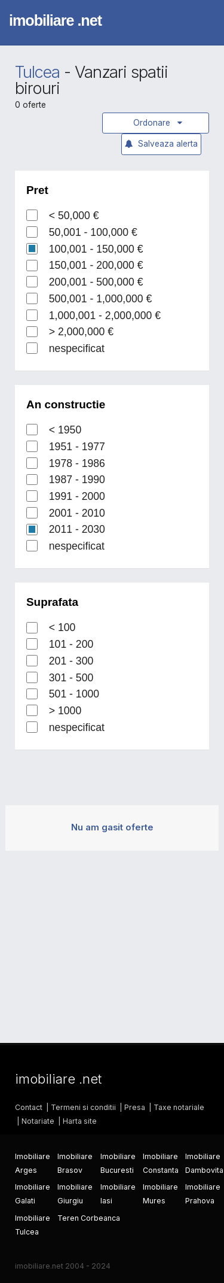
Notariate (38, 1121)
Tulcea (37, 72)
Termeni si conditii (83, 1107)
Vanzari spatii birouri (91, 80)
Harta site (80, 1121)
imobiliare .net (55, 20)
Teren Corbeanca (88, 1218)
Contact (28, 1107)
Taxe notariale (179, 1107)
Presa (134, 1107)
